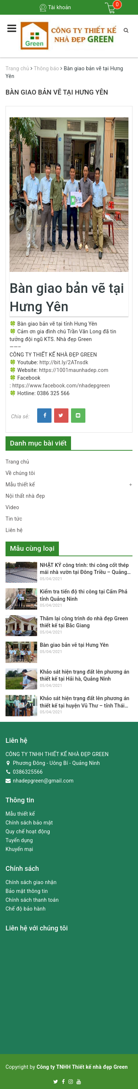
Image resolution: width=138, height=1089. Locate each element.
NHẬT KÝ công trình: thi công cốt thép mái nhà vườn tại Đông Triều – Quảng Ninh (84, 572)
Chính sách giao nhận (31, 882)
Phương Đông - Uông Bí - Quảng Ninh (53, 763)
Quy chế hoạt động (28, 831)
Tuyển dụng (19, 840)
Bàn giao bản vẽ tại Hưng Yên (74, 645)
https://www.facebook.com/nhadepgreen (61, 386)
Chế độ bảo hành (26, 909)
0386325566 (24, 772)
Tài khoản (55, 7)
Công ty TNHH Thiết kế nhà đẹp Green (82, 1067)
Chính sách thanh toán (32, 900)
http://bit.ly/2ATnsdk (63, 362)
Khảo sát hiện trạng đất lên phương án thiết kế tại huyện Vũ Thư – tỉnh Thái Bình (84, 705)
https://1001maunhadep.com (73, 370)
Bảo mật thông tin (27, 891)
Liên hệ (14, 530)
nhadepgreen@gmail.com (40, 781)
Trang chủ (17, 462)
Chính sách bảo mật (29, 823)
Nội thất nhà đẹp (25, 496)
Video (12, 507)
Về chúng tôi (20, 473)
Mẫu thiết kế (20, 484)
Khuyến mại (19, 849)
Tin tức (14, 519)
